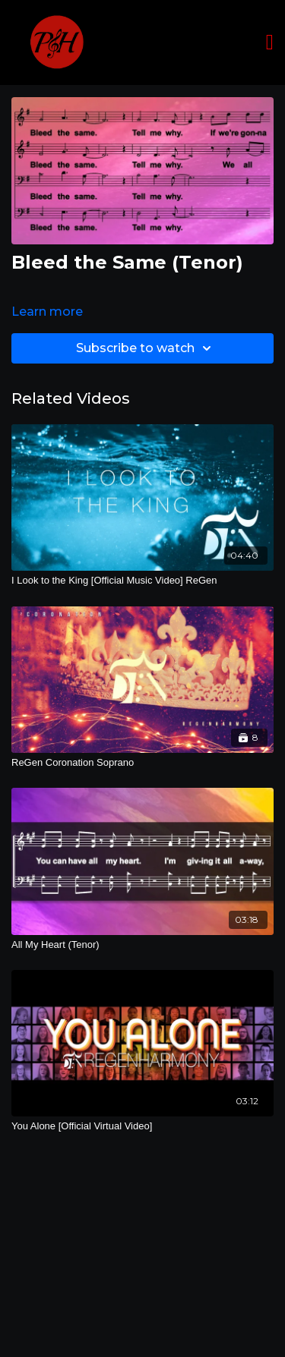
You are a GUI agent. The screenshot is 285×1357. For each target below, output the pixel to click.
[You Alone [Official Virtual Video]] (142, 1126)
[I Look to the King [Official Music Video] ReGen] (142, 580)
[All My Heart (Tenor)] (142, 944)
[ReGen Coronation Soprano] (142, 762)
